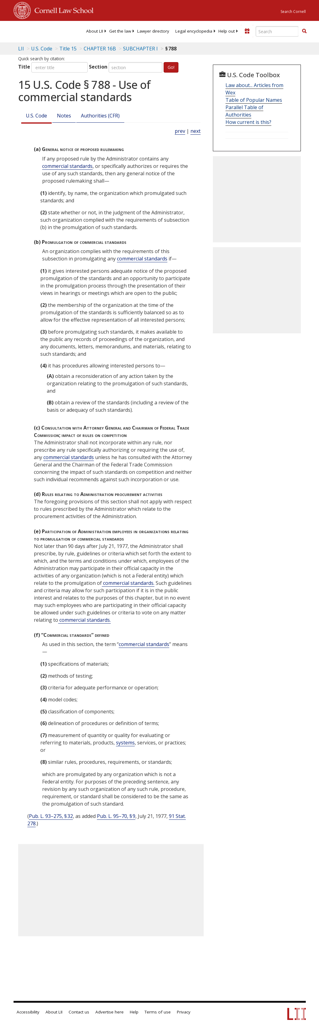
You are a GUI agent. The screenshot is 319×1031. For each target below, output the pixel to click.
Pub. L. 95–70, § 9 (116, 816)
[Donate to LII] (247, 31)
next (195, 131)
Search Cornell (293, 11)
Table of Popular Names (253, 100)
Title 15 (68, 48)
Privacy (183, 1012)
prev (180, 131)
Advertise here (109, 1012)
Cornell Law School (62, 9)
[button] (304, 31)
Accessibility (28, 1012)
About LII (94, 31)
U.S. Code (36, 115)
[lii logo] (37, 30)
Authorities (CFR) (100, 115)
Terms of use (158, 1012)
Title (24, 66)
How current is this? (248, 122)
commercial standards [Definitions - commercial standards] (67, 166)
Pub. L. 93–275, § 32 (51, 816)
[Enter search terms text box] (277, 31)
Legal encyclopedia (193, 31)
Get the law (120, 31)
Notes (64, 115)
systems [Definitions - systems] (125, 742)
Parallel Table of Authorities (244, 111)
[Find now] (304, 31)
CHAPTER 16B (100, 48)
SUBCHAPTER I (140, 48)
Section (98, 66)
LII (21, 48)
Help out (226, 31)
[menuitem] (94, 31)
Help (134, 1012)
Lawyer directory (153, 31)
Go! (171, 67)
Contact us (79, 1012)
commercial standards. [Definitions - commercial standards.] (128, 583)
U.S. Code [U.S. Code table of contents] (41, 48)
